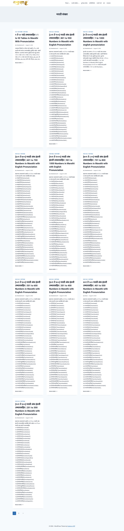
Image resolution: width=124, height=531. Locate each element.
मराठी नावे (99, 3)
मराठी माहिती (19, 31)
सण (104, 3)
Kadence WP (71, 526)
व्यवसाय (109, 3)
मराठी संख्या (25, 31)
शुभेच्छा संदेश (84, 3)
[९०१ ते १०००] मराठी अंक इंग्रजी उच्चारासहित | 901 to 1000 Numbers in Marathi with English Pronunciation (62, 163)
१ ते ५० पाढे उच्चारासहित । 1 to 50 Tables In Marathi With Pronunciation (27, 38)
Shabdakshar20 (20, 45)
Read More (19, 62)
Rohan (86, 295)
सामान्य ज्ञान (51, 31)
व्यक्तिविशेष (92, 3)
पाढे (16, 31)
